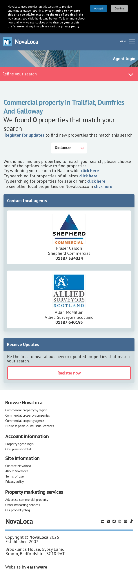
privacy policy (70, 26)
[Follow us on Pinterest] (125, 521)
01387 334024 (69, 258)
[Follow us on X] (108, 521)
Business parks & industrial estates (29, 425)
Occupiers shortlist (18, 449)
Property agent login (19, 443)
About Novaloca (16, 471)
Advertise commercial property (26, 499)
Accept (98, 8)
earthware (37, 567)
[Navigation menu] (132, 40)
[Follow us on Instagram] (119, 521)
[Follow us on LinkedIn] (102, 521)
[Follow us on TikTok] (131, 521)
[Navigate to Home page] (20, 41)
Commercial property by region (26, 410)
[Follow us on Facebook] (114, 521)
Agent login (124, 58)
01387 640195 (69, 322)
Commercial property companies (27, 415)
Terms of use (14, 476)
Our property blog (17, 510)
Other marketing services (22, 504)
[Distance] (69, 147)
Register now (69, 373)
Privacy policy (14, 481)
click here (90, 170)
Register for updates (24, 135)
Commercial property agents (25, 420)
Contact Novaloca (18, 465)
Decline (119, 8)
